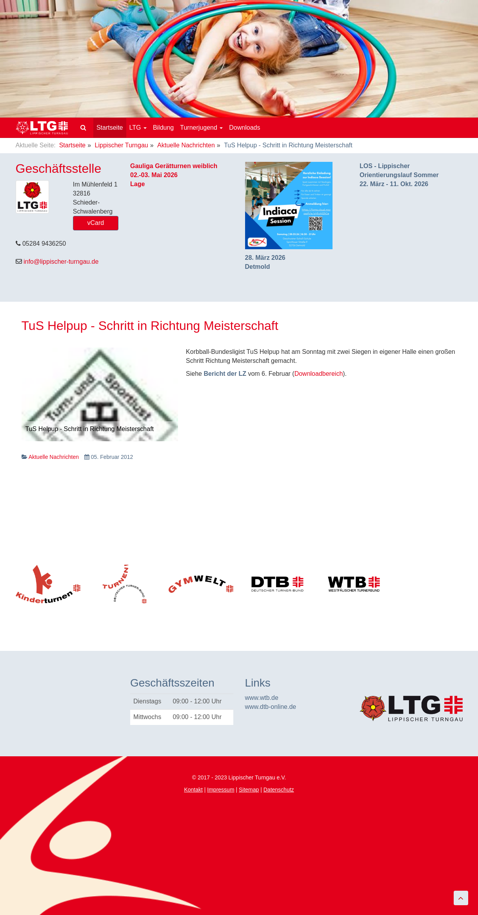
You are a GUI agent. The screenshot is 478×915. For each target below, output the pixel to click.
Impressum (220, 789)
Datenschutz (279, 789)
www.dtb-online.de (270, 706)
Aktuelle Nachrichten (186, 145)
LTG (138, 127)
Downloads (244, 127)
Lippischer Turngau (121, 145)
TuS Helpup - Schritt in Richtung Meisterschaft (150, 326)
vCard (95, 222)
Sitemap (249, 789)
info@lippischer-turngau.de (61, 261)
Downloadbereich (318, 373)
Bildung (163, 127)
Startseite (109, 127)
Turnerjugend (201, 127)
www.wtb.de (261, 697)
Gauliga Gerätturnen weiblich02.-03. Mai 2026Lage (173, 175)
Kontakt (193, 789)
